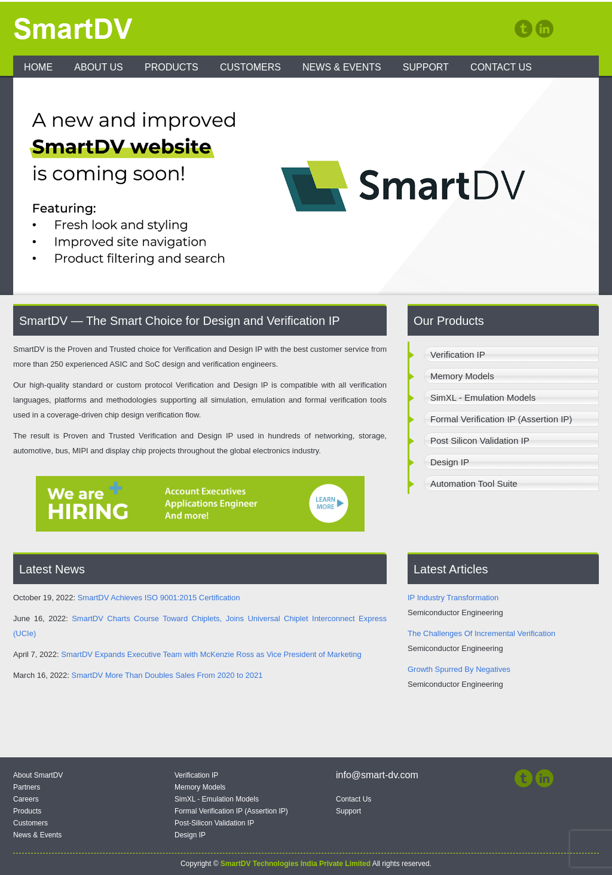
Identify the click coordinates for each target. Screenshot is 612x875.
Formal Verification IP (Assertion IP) (231, 811)
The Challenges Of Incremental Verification (481, 633)
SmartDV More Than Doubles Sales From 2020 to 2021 (167, 675)
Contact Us (501, 67)
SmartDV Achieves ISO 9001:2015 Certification (159, 597)
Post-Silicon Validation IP (214, 823)
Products (171, 67)
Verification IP (196, 775)
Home (38, 67)
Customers (250, 67)
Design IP (190, 835)
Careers (26, 799)
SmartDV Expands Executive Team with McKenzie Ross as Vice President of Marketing (211, 654)
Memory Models (200, 787)
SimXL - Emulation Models (217, 799)
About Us (98, 67)
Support (426, 67)
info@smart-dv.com (377, 775)
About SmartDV (38, 775)
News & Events (341, 67)
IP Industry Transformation (453, 597)
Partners (26, 787)
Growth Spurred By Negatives (459, 669)
